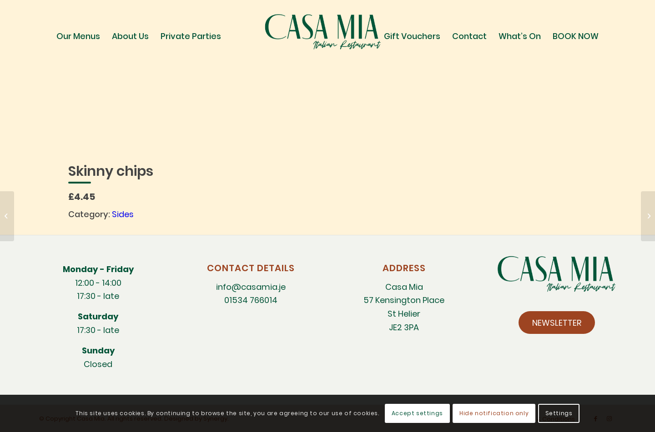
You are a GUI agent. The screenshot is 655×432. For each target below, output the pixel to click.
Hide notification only (494, 413)
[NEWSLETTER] (557, 322)
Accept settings (417, 413)
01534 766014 (250, 300)
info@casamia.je (251, 287)
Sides (123, 214)
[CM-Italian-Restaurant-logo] (327, 36)
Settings (559, 413)
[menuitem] (78, 36)
